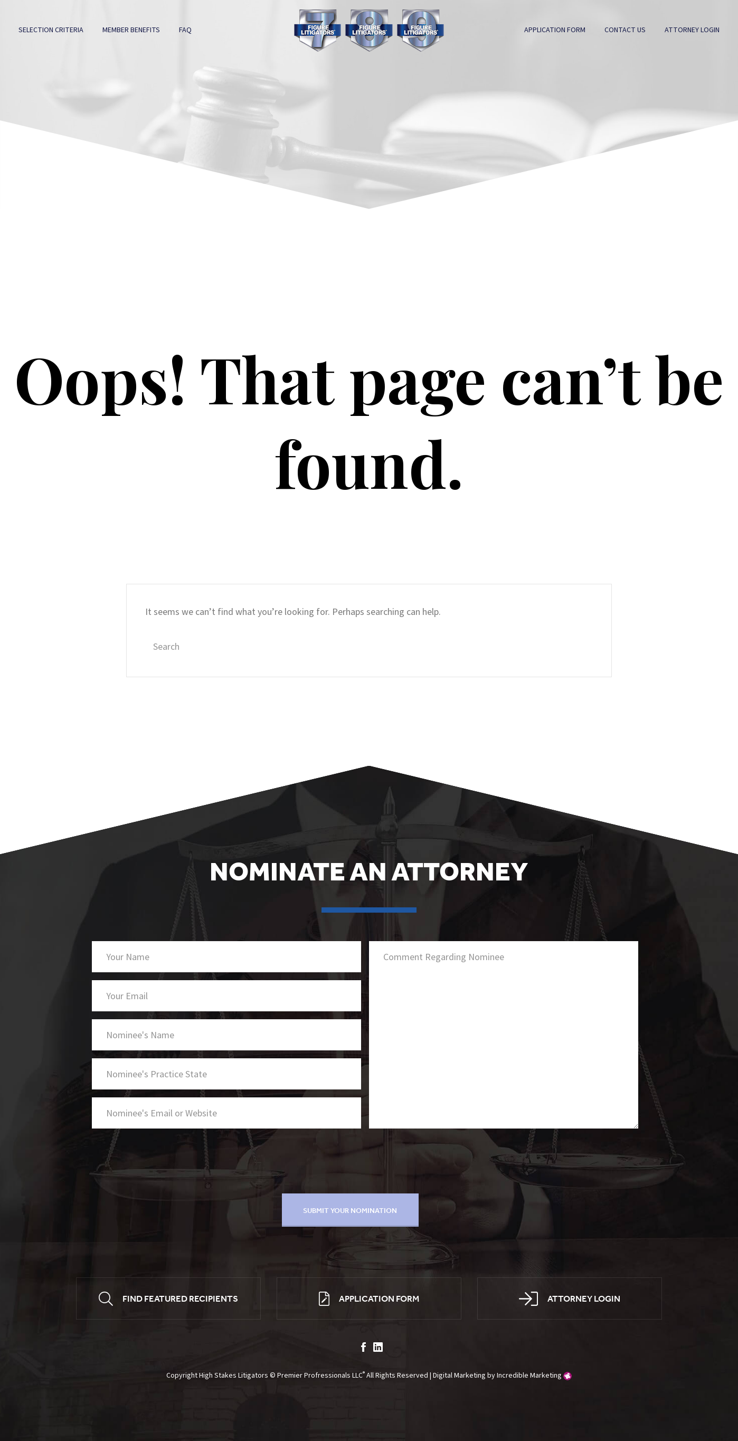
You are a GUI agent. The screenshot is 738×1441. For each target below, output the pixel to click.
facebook (363, 1348)
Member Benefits (131, 30)
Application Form (554, 30)
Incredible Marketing (529, 1377)
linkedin (378, 1348)
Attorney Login (691, 30)
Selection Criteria (51, 30)
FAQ (185, 30)
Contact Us (624, 30)
